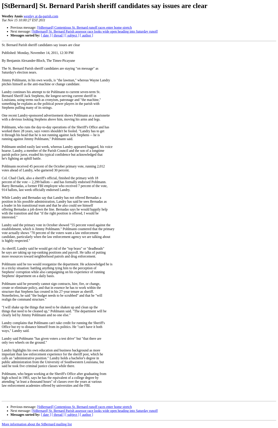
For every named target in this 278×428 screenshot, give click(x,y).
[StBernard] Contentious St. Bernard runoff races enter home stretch (84, 27)
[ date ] (46, 35)
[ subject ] (72, 35)
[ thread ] (58, 35)
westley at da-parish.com (40, 16)
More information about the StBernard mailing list (37, 424)
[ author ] (86, 35)
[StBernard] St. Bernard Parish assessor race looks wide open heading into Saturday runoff (95, 31)
